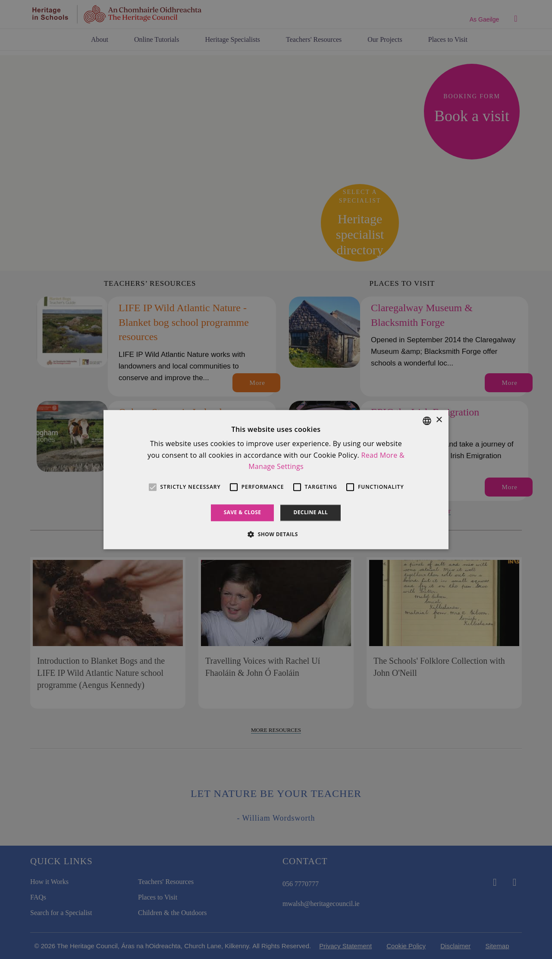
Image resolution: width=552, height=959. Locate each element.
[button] (276, 534)
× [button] (439, 420)
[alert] (276, 479)
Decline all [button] (310, 512)
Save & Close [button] (242, 512)
